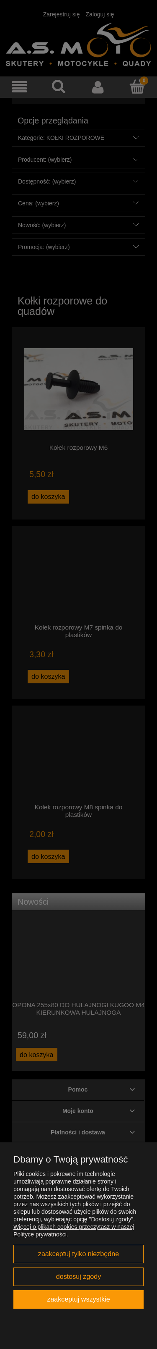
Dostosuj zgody (78, 1276)
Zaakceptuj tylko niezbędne (78, 1253)
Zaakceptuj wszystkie (78, 1299)
